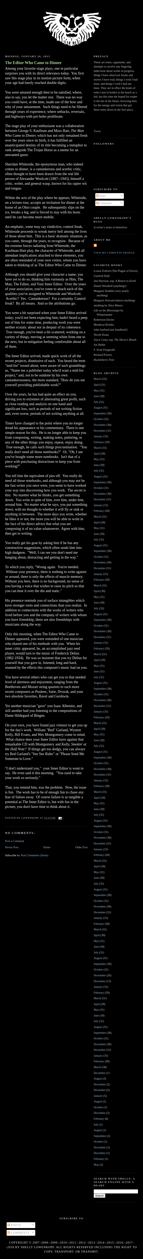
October (98, 419)
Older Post (81, 847)
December (100, 430)
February (99, 442)
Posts (100, 195)
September (100, 413)
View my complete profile (114, 252)
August (98, 407)
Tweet (97, 131)
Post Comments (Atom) (34, 855)
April (97, 384)
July (96, 402)
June (96, 396)
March (97, 378)
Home (46, 847)
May (96, 390)
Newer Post (11, 847)
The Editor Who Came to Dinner (33, 62)
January (98, 436)
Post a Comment (14, 841)
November (100, 424)
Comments (104, 203)
